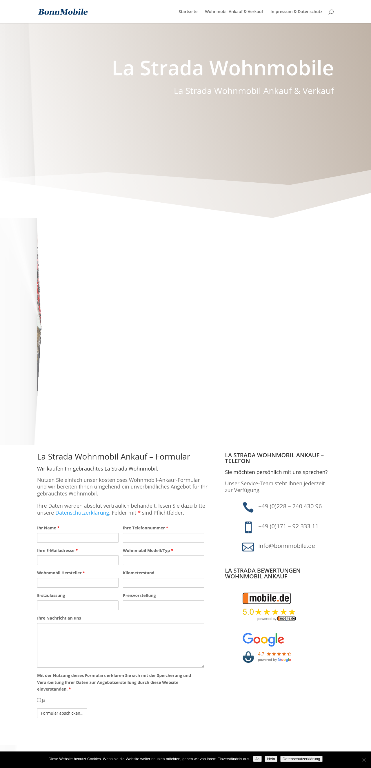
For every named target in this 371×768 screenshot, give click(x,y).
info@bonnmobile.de (286, 546)
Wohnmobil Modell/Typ (148, 550)
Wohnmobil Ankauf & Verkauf (234, 12)
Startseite (188, 12)
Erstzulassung (51, 595)
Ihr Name (48, 528)
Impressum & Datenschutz (296, 12)
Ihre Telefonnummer (145, 528)
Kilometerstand (138, 572)
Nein (271, 759)
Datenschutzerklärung (82, 512)
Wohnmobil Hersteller (61, 572)
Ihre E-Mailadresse (57, 550)
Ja (41, 700)
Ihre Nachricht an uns (59, 618)
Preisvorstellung (139, 595)
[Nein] (364, 760)
